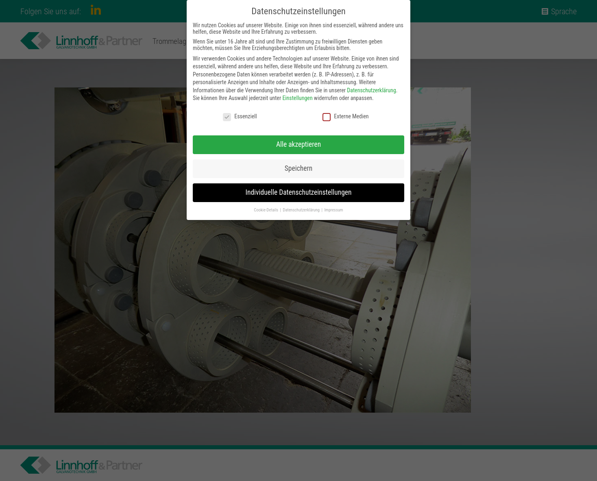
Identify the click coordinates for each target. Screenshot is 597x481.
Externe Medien (345, 116)
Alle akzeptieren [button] (298, 144)
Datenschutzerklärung (371, 90)
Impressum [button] (333, 210)
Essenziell (240, 116)
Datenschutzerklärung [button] (302, 210)
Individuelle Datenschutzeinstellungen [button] (299, 192)
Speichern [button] (298, 168)
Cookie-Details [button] (266, 210)
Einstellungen (297, 98)
